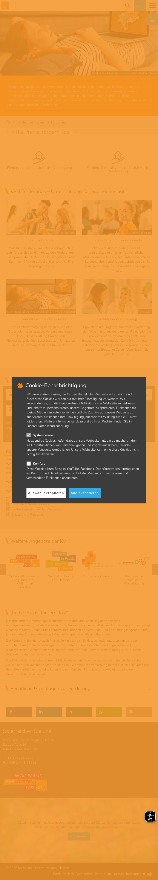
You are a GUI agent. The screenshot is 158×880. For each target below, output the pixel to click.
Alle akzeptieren (85, 493)
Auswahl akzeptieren (46, 493)
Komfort (39, 463)
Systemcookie (43, 435)
